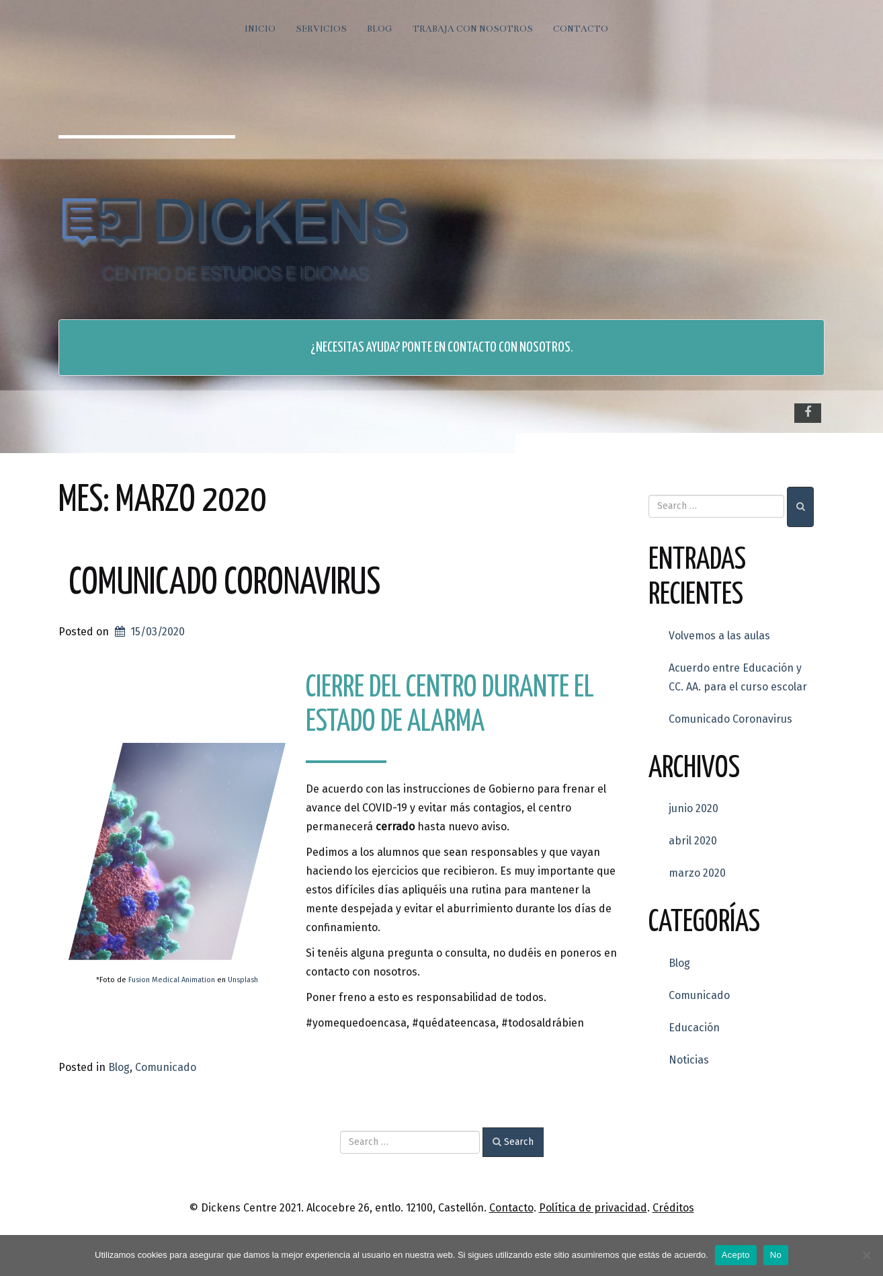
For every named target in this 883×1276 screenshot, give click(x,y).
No (776, 1255)
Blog (379, 29)
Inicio (260, 29)
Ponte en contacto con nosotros (486, 347)
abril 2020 (693, 840)
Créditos (673, 1207)
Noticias (689, 1059)
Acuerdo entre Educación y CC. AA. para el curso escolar (738, 677)
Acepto (736, 1255)
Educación (694, 1027)
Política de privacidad (593, 1207)
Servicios (321, 29)
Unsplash (243, 979)
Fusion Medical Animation (171, 979)
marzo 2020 (697, 873)
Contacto (580, 29)
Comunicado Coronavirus (224, 583)
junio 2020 (693, 808)
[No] (866, 1255)
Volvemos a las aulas (719, 635)
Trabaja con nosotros (473, 29)
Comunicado (165, 1067)
